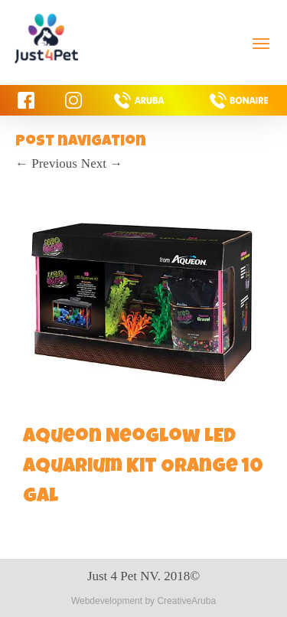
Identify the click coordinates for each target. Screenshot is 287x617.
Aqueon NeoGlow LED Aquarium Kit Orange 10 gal (143, 468)
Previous (46, 163)
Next (101, 163)
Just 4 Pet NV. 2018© (143, 576)
